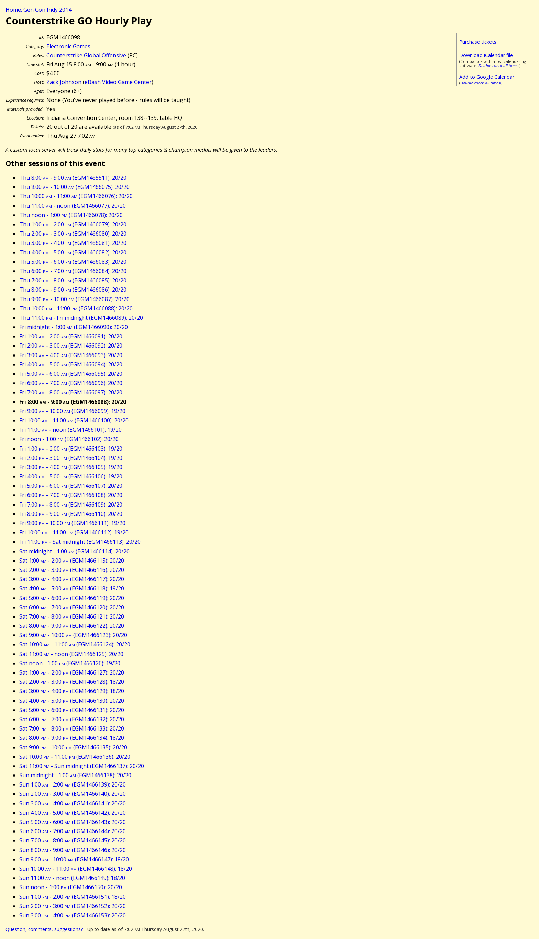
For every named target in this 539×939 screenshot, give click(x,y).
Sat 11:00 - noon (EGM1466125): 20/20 (71, 654)
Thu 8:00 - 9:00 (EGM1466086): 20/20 (72, 289)
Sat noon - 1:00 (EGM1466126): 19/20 (69, 663)
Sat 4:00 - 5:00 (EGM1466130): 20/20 (71, 700)
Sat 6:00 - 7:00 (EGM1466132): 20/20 (71, 719)
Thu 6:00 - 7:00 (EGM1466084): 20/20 (72, 271)
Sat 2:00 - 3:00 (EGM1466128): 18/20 (71, 682)
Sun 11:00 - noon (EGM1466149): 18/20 (72, 878)
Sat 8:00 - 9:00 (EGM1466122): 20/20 (71, 626)
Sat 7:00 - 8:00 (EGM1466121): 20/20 (71, 616)
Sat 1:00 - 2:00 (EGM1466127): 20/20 (71, 672)
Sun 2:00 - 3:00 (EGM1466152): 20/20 (72, 906)
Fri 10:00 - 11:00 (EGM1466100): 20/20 (74, 420)
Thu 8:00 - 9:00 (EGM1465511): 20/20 (72, 177)
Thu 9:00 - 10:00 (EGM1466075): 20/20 (74, 187)
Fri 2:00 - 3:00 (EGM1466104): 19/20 (70, 458)
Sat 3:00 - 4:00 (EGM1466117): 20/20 (71, 579)
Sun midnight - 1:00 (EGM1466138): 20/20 (75, 775)
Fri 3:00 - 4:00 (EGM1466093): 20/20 (70, 355)
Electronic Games (68, 46)
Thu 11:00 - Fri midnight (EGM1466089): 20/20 (81, 317)
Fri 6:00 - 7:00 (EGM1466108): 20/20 (70, 495)
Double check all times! (498, 65)
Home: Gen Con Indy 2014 (39, 9)
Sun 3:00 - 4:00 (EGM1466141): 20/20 (72, 803)
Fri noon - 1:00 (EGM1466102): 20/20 (69, 439)
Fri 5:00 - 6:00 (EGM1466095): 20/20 (70, 373)
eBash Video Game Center (118, 82)
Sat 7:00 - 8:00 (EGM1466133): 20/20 (71, 728)
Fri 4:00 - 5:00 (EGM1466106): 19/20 (70, 476)
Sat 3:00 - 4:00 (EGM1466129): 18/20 (71, 691)
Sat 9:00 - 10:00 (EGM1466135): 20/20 (73, 747)
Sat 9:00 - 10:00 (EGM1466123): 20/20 (73, 635)
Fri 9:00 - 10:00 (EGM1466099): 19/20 (72, 411)
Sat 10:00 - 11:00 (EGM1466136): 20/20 (74, 756)
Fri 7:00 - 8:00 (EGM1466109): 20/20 (70, 504)
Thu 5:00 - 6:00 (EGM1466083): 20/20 (72, 261)
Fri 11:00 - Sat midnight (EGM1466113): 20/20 (80, 541)
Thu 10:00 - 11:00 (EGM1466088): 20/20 (76, 308)
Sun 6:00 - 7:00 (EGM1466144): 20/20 (72, 831)
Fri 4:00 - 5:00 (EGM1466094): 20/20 (70, 364)
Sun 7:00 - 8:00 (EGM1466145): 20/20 (72, 840)
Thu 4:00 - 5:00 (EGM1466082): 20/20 (72, 252)
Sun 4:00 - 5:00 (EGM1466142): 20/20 (72, 812)
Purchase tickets (477, 41)
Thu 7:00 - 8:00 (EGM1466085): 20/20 (72, 280)
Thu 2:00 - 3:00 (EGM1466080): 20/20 (72, 233)
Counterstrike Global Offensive (86, 55)
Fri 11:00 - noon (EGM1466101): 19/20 (70, 429)
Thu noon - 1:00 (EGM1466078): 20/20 (71, 215)
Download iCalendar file (486, 55)
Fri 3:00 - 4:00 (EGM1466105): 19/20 (70, 467)
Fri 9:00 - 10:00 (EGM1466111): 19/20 (72, 523)
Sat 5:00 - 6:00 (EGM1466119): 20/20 (71, 598)
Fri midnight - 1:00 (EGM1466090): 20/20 (73, 327)
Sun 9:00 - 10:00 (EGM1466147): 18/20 (74, 859)
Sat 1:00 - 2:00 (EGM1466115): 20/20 (71, 560)
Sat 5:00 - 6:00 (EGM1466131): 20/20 (71, 710)
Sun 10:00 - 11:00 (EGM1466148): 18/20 (75, 868)
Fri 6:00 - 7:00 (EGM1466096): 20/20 (70, 383)
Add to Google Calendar (486, 76)
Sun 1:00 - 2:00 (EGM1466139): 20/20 (72, 784)
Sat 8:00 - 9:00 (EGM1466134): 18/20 (71, 738)
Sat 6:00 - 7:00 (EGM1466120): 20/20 (71, 607)
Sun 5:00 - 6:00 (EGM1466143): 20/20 (72, 822)
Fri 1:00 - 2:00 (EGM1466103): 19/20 (70, 448)
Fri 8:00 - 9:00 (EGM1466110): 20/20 (70, 514)
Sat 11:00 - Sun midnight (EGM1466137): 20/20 (81, 766)
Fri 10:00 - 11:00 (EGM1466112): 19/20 (74, 532)
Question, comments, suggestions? (44, 929)
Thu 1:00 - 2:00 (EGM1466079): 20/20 (72, 224)
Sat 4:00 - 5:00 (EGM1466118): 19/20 (71, 588)
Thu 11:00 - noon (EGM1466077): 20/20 (72, 206)
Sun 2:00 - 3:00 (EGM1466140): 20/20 (72, 793)
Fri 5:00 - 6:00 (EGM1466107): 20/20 (70, 485)
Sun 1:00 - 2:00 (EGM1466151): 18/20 (72, 897)
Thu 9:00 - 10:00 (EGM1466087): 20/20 (74, 299)
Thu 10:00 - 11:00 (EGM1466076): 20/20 (76, 196)
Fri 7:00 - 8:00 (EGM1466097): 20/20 (70, 392)
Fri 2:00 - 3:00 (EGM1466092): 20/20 (70, 345)
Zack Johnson (63, 82)
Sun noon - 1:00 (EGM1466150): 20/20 (70, 887)
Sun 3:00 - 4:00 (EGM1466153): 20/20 (72, 915)
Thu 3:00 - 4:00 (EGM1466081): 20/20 (72, 243)
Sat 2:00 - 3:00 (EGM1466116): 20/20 (71, 570)
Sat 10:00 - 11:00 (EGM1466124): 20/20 (74, 644)
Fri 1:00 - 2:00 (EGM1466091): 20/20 (70, 336)
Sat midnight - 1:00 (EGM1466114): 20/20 (74, 551)
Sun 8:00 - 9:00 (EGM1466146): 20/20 (72, 850)
